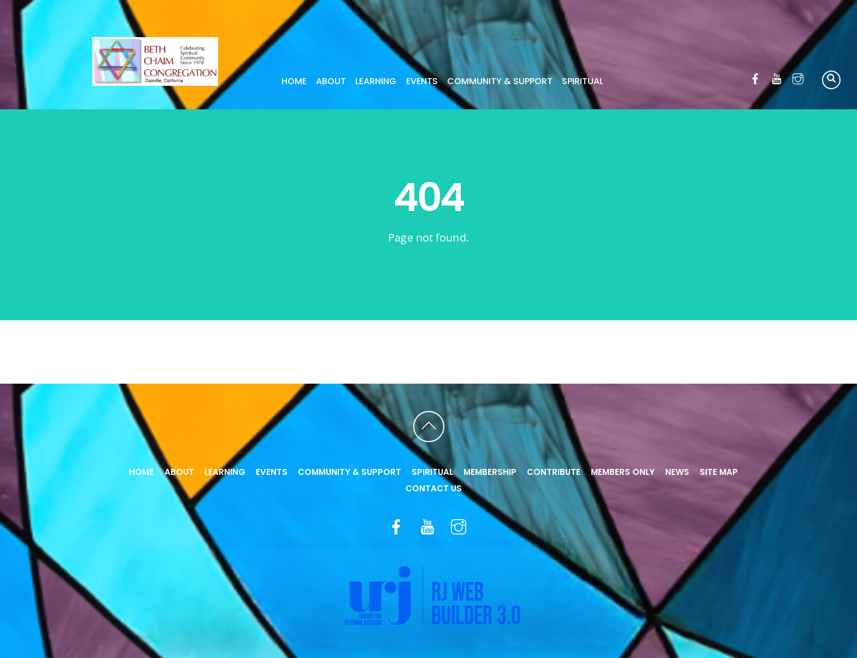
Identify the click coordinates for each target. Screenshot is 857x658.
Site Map (719, 472)
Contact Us (434, 488)
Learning (375, 81)
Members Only (623, 472)
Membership (489, 472)
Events (422, 81)
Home (294, 81)
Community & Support (500, 81)
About (331, 81)
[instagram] (798, 76)
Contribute (553, 472)
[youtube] (777, 76)
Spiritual (582, 81)
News (677, 472)
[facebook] (756, 76)
